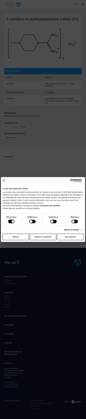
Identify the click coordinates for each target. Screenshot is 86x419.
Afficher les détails (71, 230)
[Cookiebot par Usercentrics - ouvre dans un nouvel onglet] (73, 180)
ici (10, 208)
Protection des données (50, 206)
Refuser (16, 237)
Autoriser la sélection (43, 237)
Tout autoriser (70, 237)
